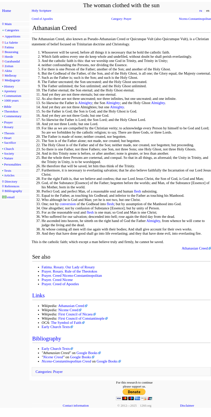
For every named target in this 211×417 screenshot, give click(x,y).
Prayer (8, 122)
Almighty (85, 103)
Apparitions (12, 36)
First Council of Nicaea (75, 314)
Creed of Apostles (42, 19)
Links (38, 295)
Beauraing (11, 52)
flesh (137, 191)
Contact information (76, 405)
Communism (12, 96)
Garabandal (12, 61)
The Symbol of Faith (66, 323)
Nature (8, 158)
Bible (7, 107)
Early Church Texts (56, 327)
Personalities (12, 164)
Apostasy (10, 91)
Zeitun (8, 66)
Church (9, 149)
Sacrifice (10, 142)
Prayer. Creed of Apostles (60, 284)
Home (6, 11)
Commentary (13, 116)
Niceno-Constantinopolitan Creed (66, 361)
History (9, 86)
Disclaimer (187, 405)
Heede (8, 56)
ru (200, 10)
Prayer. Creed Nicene (57, 280)
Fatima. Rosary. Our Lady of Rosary (68, 267)
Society (9, 153)
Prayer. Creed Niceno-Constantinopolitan (72, 276)
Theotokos (11, 111)
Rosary (9, 127)
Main (7, 24)
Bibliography (13, 191)
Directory (10, 181)
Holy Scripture (41, 10)
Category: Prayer (121, 19)
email (11, 197)
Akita (8, 71)
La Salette (11, 42)
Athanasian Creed (195, 248)
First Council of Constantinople (81, 318)
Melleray (10, 75)
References (11, 186)
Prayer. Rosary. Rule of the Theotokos (69, 271)
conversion (68, 204)
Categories (12, 30)
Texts (7, 170)
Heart (8, 138)
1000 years (11, 100)
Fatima (9, 47)
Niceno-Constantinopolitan (195, 19)
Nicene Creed (68, 310)
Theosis (9, 133)
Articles (9, 175)
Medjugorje (12, 80)
